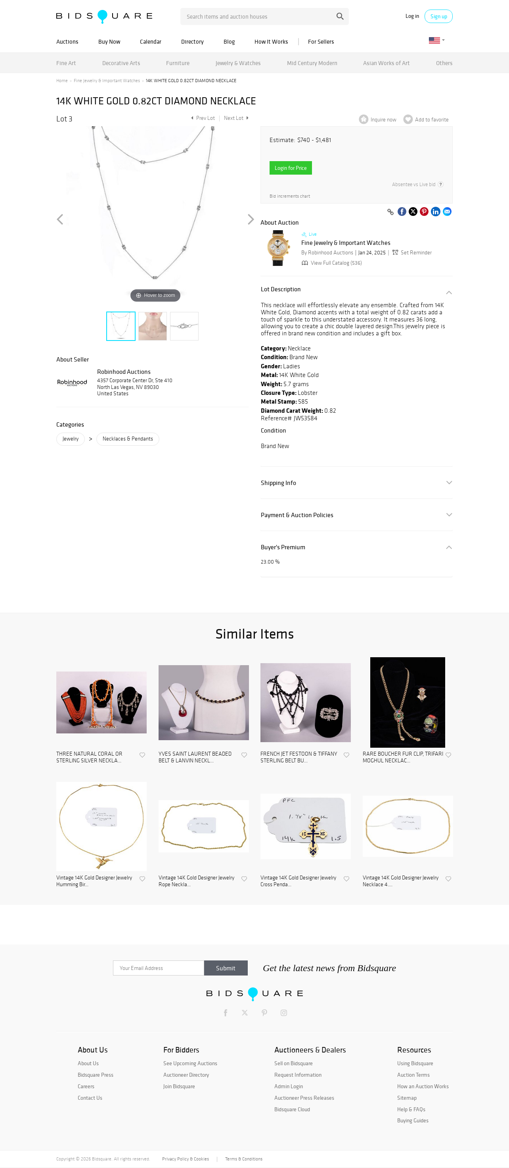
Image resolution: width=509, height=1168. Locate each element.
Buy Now (109, 41)
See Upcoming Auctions (190, 1063)
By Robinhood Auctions (327, 253)
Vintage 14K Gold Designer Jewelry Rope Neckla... (196, 881)
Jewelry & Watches (238, 63)
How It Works (271, 41)
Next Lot (236, 118)
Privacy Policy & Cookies (185, 1159)
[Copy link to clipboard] (390, 212)
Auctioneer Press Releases (304, 1097)
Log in (412, 16)
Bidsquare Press (95, 1074)
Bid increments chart (290, 196)
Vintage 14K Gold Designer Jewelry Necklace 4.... (400, 881)
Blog (229, 41)
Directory (192, 41)
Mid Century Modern (312, 63)
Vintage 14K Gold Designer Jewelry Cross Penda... (298, 881)
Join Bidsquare (179, 1086)
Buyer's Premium (283, 547)
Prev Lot (202, 118)
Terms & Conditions (243, 1159)
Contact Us (90, 1097)
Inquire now (383, 119)
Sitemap (407, 1097)
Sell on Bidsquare (293, 1063)
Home (62, 80)
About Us (88, 1063)
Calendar (150, 41)
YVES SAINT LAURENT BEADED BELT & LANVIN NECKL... (195, 757)
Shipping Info (278, 483)
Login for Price (291, 167)
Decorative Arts (121, 63)
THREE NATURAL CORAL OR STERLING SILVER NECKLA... (89, 757)
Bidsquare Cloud (292, 1109)
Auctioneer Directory (186, 1074)
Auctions (67, 41)
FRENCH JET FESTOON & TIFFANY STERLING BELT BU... (298, 757)
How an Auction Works (423, 1086)
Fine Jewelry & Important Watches (107, 80)
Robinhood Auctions (124, 371)
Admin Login (288, 1086)
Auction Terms (413, 1074)
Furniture (177, 63)
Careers (86, 1086)
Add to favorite (432, 119)
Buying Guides (413, 1120)
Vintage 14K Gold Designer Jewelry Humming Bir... (94, 881)
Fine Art (66, 63)
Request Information (297, 1074)
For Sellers (321, 41)
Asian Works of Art (386, 63)
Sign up (439, 16)
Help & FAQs (411, 1109)
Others (444, 63)
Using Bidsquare (415, 1063)
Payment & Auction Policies (297, 515)
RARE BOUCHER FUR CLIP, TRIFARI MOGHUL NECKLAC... (403, 757)
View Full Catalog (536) (331, 263)
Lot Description (281, 289)
